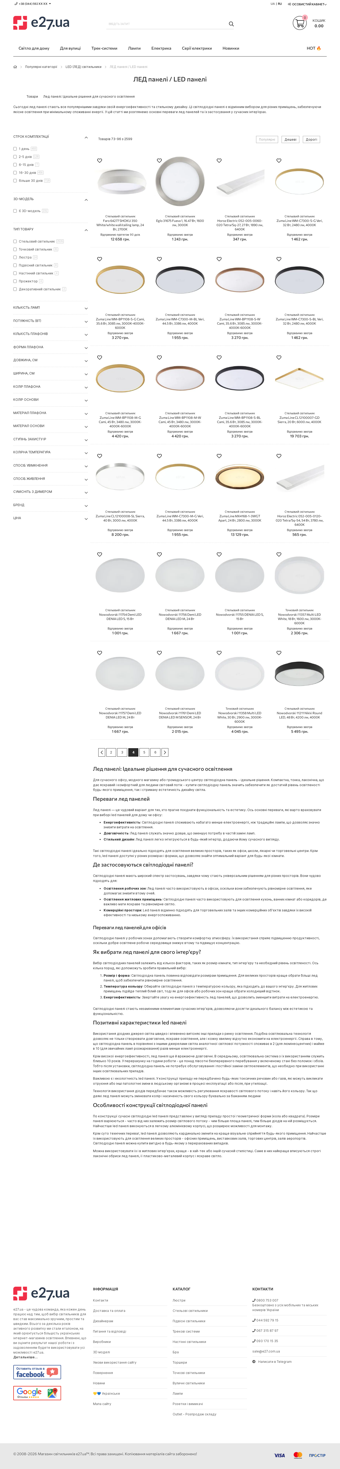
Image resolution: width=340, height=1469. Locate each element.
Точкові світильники (189, 1373)
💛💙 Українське (106, 1393)
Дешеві (290, 139)
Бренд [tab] (18, 505)
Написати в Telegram (272, 1362)
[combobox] (170, 24)
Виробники (102, 1342)
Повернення (103, 1373)
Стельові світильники (190, 1311)
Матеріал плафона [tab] (29, 413)
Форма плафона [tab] (28, 347)
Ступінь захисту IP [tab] (29, 439)
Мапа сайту (102, 1404)
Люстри (179, 1300)
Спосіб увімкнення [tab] (30, 465)
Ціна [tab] (17, 518)
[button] (99, 161)
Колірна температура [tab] (31, 452)
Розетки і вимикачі (188, 1404)
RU (280, 3)
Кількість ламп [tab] (26, 307)
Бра (176, 1352)
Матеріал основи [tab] (28, 426)
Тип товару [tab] (23, 229)
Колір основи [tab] (26, 400)
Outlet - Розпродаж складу (194, 1414)
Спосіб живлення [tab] (29, 479)
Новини (99, 1383)
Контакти (100, 1300)
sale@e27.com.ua (266, 1351)
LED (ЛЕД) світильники (83, 67)
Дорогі (311, 139)
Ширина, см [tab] (24, 373)
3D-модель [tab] (23, 199)
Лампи (178, 1393)
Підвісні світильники (189, 1321)
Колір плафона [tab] (26, 387)
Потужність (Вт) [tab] (27, 321)
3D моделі (101, 1352)
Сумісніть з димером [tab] (32, 492)
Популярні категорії (41, 67)
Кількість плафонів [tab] (30, 334)
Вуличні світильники (189, 1383)
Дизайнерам (103, 1321)
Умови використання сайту (115, 1362)
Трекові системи (186, 1331)
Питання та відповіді (109, 1331)
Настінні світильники (189, 1342)
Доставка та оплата (109, 1311)
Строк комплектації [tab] (31, 137)
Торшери (180, 1362)
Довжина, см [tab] (25, 360)
